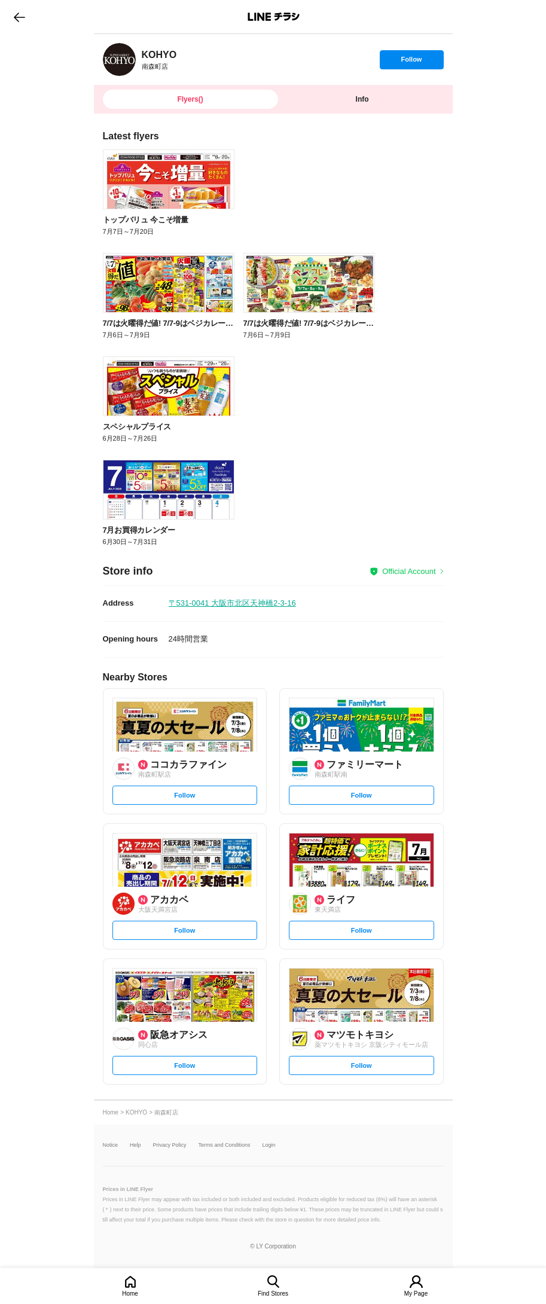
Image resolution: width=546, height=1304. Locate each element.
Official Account (408, 571)
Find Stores (273, 1293)
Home (130, 1293)
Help (135, 1145)
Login (269, 1145)
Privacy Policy (170, 1145)
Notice (110, 1145)
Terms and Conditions (225, 1145)
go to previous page (19, 16)
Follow (411, 62)
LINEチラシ (274, 17)
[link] (119, 59)
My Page (416, 1293)
